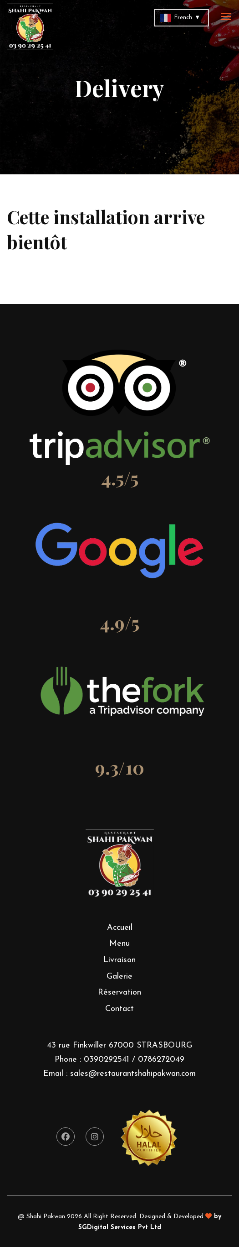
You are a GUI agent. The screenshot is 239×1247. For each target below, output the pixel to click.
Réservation (119, 992)
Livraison (119, 960)
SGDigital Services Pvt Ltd (119, 1227)
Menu (119, 943)
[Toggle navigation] (227, 17)
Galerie (119, 976)
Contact (119, 1009)
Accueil (119, 927)
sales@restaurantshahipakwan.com (133, 1073)
